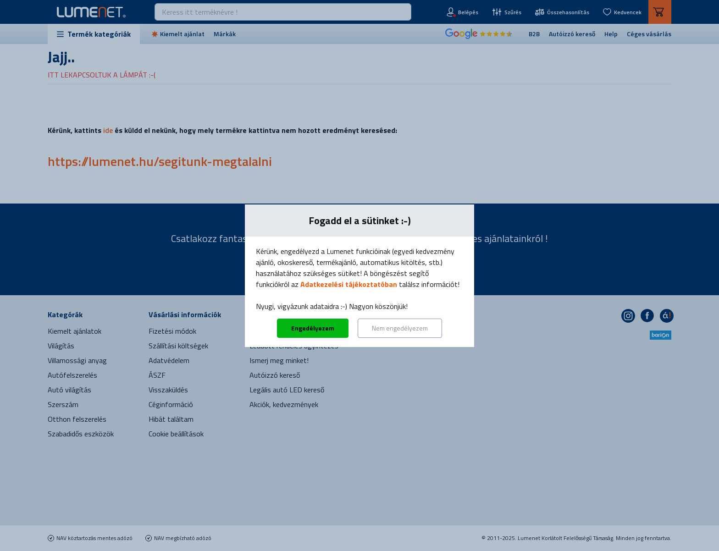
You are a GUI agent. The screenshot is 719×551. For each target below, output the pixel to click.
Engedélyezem (312, 328)
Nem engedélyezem (400, 328)
